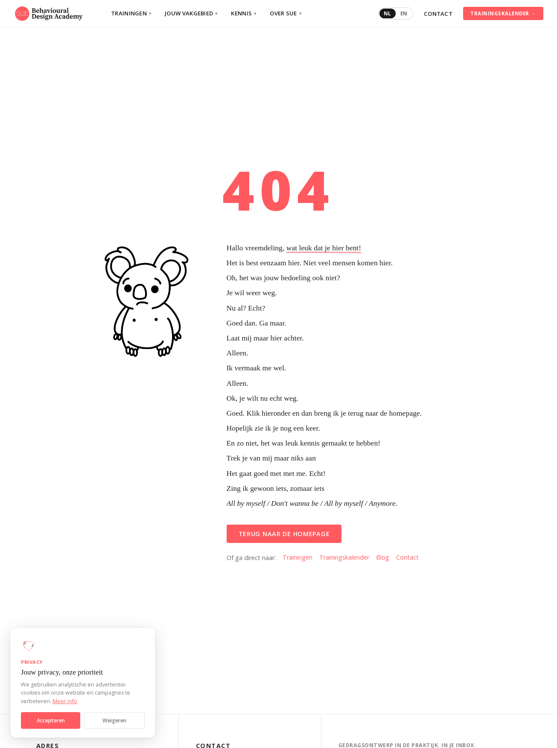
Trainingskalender (344, 557)
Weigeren (114, 720)
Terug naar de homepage (284, 534)
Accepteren (51, 720)
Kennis (243, 13)
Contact (438, 14)
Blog (382, 557)
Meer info (64, 701)
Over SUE (285, 13)
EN (404, 13)
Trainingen (131, 13)
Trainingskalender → (503, 13)
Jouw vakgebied (191, 13)
